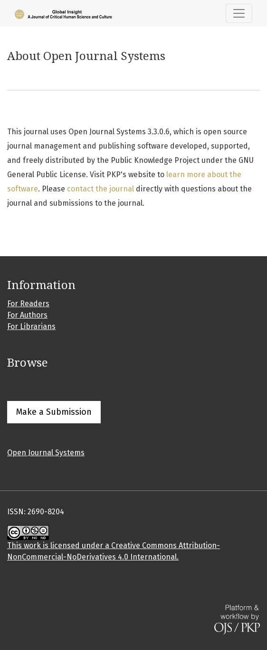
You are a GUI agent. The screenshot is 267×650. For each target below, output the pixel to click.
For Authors (27, 315)
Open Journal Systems (46, 452)
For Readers (28, 303)
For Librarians (31, 326)
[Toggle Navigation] (239, 13)
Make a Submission (54, 412)
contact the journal (100, 188)
